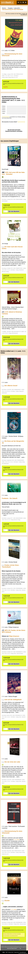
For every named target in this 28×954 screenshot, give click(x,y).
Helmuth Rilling (6, 307)
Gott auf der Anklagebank (13, 699)
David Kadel (5, 169)
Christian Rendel (13, 436)
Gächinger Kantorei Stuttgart (9, 309)
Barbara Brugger (13, 696)
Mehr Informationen (12, 948)
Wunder (7, 900)
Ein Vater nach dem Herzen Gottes (12, 247)
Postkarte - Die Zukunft (9, 498)
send (7, 2)
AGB (6, 952)
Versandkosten (24, 14)
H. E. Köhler (12, 50)
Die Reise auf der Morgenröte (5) (13, 442)
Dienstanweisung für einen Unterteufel (12, 832)
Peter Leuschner (13, 826)
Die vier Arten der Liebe (12, 762)
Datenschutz (10, 952)
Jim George (5, 243)
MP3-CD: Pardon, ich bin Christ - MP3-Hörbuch (14, 631)
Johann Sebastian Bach (17, 307)
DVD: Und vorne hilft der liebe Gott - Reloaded (13, 173)
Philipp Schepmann (14, 627)
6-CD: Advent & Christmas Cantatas (12, 313)
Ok (20, 948)
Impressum (16, 952)
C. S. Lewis (5, 50)
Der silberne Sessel (11, 385)
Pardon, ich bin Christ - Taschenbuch (11, 566)
